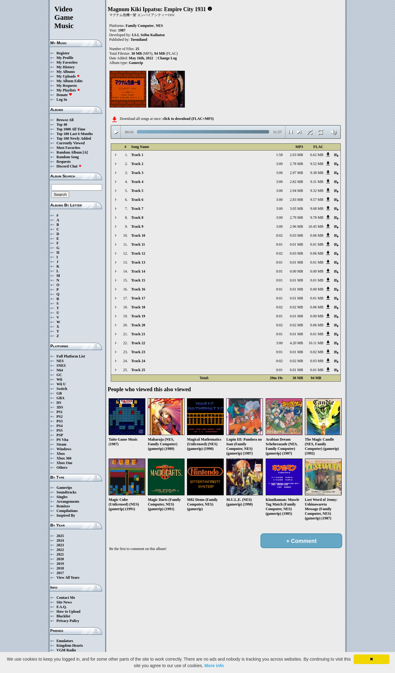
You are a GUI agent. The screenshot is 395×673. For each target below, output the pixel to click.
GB (59, 393)
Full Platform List (70, 356)
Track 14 (138, 271)
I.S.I (135, 35)
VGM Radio (66, 650)
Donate (64, 95)
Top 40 (61, 124)
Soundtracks (66, 492)
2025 (60, 536)
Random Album (69, 152)
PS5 (59, 430)
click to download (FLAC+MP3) (188, 118)
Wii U (61, 384)
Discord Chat (69, 166)
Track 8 (137, 217)
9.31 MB (316, 182)
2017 (60, 573)
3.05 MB (296, 208)
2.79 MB (296, 217)
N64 (59, 370)
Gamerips (64, 487)
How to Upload (68, 611)
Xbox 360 (63, 458)
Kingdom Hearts (69, 645)
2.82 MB (296, 182)
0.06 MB (316, 235)
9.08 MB (316, 208)
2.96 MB (296, 226)
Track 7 (137, 208)
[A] (85, 152)
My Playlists (68, 90)
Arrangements (67, 501)
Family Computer (140, 25)
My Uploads (68, 76)
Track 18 (138, 307)
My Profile (64, 58)
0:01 (279, 244)
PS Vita (62, 440)
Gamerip (136, 63)
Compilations (67, 511)
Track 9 (137, 226)
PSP (59, 435)
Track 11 (138, 244)
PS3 (59, 421)
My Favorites (66, 62)
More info (214, 665)
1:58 (279, 155)
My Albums (65, 72)
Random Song (67, 157)
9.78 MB (316, 217)
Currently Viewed (70, 143)
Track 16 (138, 289)
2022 (60, 550)
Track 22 (138, 343)
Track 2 (137, 164)
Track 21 (138, 334)
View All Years (67, 577)
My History (65, 67)
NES (60, 361)
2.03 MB (296, 155)
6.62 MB (316, 155)
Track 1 (137, 155)
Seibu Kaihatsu (152, 35)
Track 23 (138, 352)
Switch (61, 389)
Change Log (167, 58)
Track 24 (138, 361)
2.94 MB (296, 190)
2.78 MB (296, 164)
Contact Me (65, 597)
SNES (61, 365)
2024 (60, 540)
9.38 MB (316, 173)
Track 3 (137, 173)
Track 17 (138, 298)
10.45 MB (315, 226)
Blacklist (63, 616)
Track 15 (138, 280)
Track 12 (138, 253)
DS (58, 402)
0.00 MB (296, 271)
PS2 (59, 416)
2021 (60, 554)
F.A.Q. (61, 607)
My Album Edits (69, 81)
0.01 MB (296, 244)
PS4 (59, 426)
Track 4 (137, 182)
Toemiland (139, 39)
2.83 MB (296, 199)
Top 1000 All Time (70, 129)
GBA (60, 398)
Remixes (63, 506)
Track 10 (138, 235)
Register (63, 53)
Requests (63, 161)
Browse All (64, 120)
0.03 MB (296, 235)
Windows (63, 449)
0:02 (279, 235)
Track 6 (137, 199)
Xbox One (64, 463)
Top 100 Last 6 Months (74, 134)
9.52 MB (316, 164)
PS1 (59, 412)
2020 (60, 559)
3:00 (279, 164)
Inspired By (65, 515)
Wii (59, 379)
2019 (60, 563)
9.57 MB (316, 199)
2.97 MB (296, 173)
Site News (64, 602)
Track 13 (138, 262)
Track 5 (137, 190)
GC (59, 375)
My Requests (66, 85)
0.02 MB (296, 307)
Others (61, 467)
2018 (60, 568)
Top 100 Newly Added (73, 138)
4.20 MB (296, 343)
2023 (60, 545)
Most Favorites (68, 148)
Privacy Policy (67, 621)
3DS (59, 407)
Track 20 (138, 325)
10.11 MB (316, 343)
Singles (62, 497)
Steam (61, 444)
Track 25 (138, 370)
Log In (61, 99)
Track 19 (138, 316)
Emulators (64, 641)
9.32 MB (316, 190)
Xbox (60, 453)
